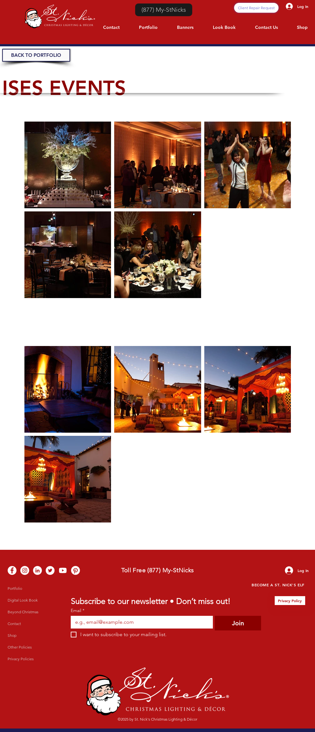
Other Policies (20, 647)
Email (77, 610)
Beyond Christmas (23, 611)
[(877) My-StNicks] (163, 9)
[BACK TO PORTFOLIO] (36, 55)
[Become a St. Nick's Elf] (278, 584)
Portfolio (15, 588)
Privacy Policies (21, 658)
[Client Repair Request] (256, 8)
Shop (12, 635)
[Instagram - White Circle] (24, 570)
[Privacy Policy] (290, 600)
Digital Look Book (23, 600)
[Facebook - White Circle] (12, 570)
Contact (14, 623)
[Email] (140, 622)
